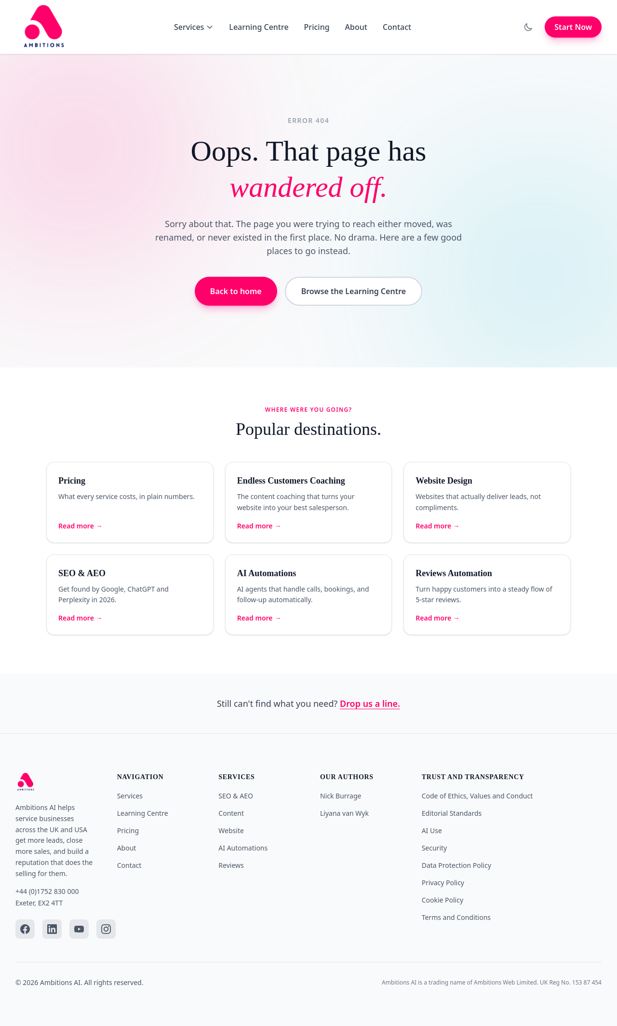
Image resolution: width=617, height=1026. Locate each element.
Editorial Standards (452, 813)
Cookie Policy (442, 899)
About (356, 27)
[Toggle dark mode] (528, 27)
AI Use (432, 830)
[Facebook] (25, 929)
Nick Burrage (340, 795)
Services (194, 27)
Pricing (317, 27)
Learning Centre (258, 27)
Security (434, 847)
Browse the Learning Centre (353, 291)
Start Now (573, 27)
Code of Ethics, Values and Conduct (477, 795)
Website (231, 830)
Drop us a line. (370, 703)
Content (231, 813)
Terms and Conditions (456, 917)
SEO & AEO (235, 795)
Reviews (230, 865)
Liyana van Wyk (344, 813)
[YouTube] (79, 929)
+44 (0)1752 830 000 (47, 891)
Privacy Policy (443, 882)
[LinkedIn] (52, 929)
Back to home (236, 291)
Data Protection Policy (456, 865)
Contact (397, 27)
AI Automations (243, 847)
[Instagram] (106, 929)
